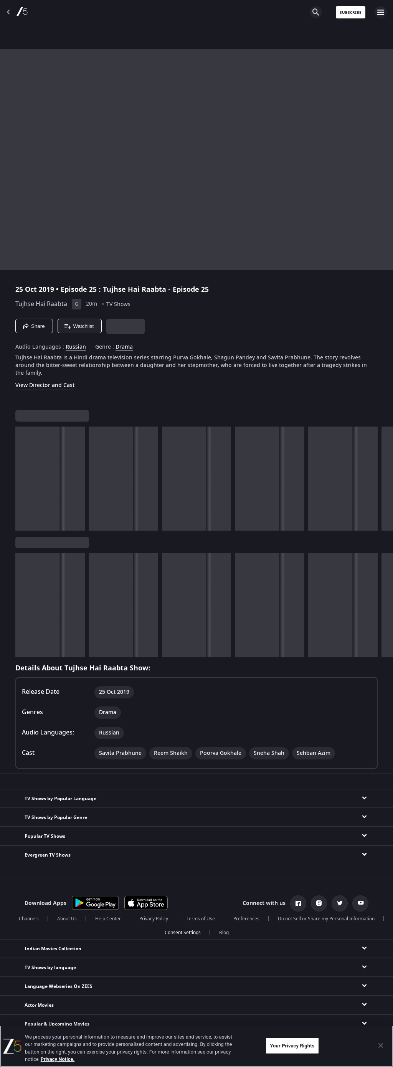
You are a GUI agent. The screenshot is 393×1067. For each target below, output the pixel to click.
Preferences (246, 918)
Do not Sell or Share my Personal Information (326, 918)
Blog (224, 932)
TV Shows (118, 304)
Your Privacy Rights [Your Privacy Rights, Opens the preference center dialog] (292, 1046)
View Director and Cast (44, 385)
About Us (67, 918)
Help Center (108, 918)
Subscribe (351, 12)
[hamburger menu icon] (381, 12)
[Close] (380, 1045)
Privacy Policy (153, 918)
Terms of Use (201, 918)
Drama (124, 347)
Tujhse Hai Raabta (41, 304)
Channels (29, 918)
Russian (76, 347)
